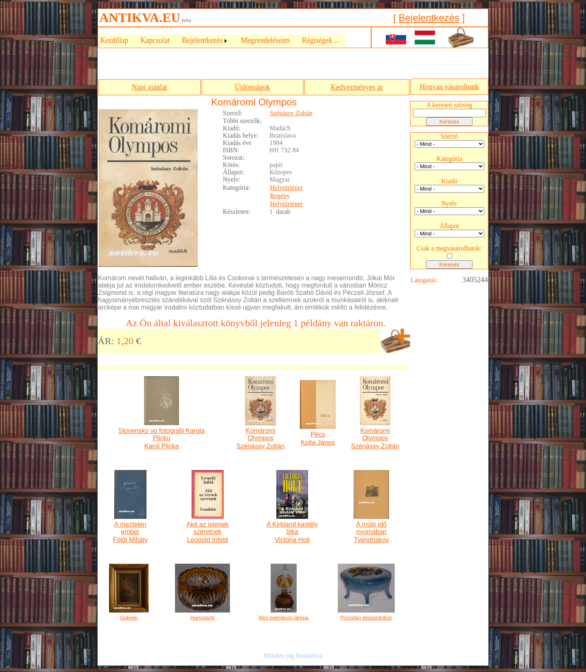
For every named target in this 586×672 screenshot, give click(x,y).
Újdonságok (252, 87)
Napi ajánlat (149, 87)
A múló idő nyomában (371, 528)
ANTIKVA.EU (139, 17)
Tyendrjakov (371, 539)
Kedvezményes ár (357, 87)
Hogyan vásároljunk (449, 87)
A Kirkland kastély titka (292, 528)
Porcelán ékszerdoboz (366, 618)
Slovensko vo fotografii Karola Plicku (161, 434)
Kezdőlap (114, 40)
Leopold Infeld (207, 539)
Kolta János (318, 442)
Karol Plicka (161, 446)
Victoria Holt (292, 539)
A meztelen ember (130, 528)
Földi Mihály (130, 539)
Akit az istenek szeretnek (207, 528)
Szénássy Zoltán (291, 113)
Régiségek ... (321, 40)
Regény (280, 195)
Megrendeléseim (265, 40)
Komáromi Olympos (261, 434)
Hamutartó (202, 618)
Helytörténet (286, 187)
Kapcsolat (155, 40)
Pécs (317, 434)
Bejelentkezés (428, 17)
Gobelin (129, 618)
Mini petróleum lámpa (283, 618)
